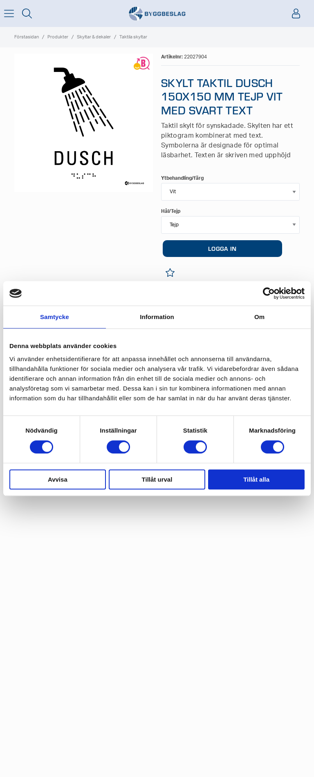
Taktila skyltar (133, 37)
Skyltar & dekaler (94, 37)
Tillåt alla (256, 479)
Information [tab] (157, 316)
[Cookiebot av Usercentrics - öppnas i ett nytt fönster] (269, 293)
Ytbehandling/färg (182, 178)
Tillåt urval (157, 479)
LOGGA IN (222, 248)
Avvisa (57, 479)
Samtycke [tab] (54, 316)
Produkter (57, 37)
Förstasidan (26, 37)
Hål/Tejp (170, 211)
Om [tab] (259, 316)
